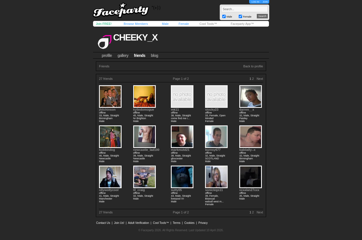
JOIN (265, 2)
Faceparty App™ (242, 23)
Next (260, 78)
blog (154, 55)
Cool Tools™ (208, 23)
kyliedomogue (143, 109)
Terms (176, 222)
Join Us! (119, 222)
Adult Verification (138, 222)
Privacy (203, 222)
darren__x (246, 109)
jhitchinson (107, 109)
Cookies (189, 222)
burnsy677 (213, 149)
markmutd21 (180, 149)
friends (139, 55)
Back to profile (253, 66)
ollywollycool (108, 190)
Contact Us (103, 222)
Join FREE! (104, 23)
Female (183, 23)
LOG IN (255, 2)
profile (107, 55)
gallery (122, 55)
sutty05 (176, 190)
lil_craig (139, 190)
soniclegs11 (214, 190)
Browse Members (136, 23)
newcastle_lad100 (146, 149)
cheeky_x (135, 37)
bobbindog (107, 149)
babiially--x (247, 149)
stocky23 (211, 109)
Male (165, 23)
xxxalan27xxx (249, 190)
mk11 (175, 109)
